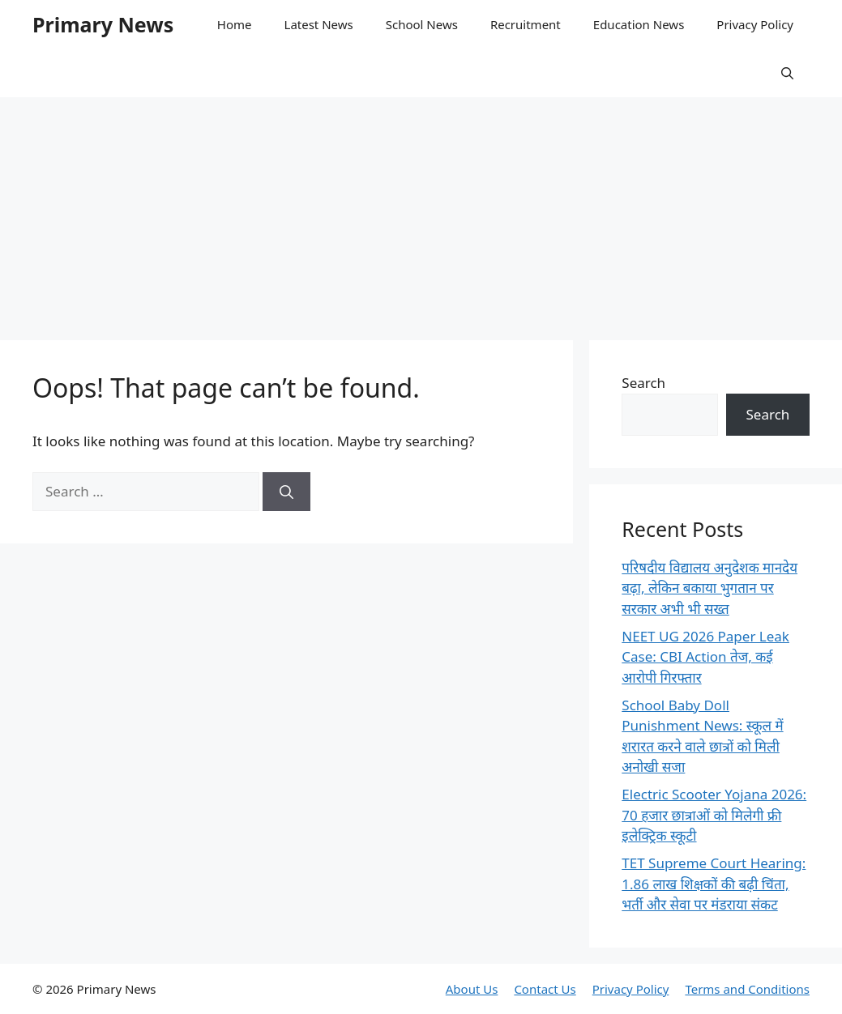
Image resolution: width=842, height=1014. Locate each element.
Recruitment (525, 24)
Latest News (318, 24)
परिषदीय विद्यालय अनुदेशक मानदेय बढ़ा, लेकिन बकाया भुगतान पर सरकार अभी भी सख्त (709, 588)
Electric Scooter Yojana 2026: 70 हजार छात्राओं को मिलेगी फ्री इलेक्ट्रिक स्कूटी (714, 815)
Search (643, 382)
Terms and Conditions (747, 989)
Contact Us (544, 989)
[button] (787, 73)
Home (234, 24)
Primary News (102, 24)
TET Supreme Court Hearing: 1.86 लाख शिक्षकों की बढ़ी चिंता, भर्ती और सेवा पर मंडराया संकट (714, 884)
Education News (639, 24)
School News (422, 24)
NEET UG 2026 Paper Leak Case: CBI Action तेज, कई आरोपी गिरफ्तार (705, 657)
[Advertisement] (421, 210)
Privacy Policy (754, 24)
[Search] (286, 491)
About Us (472, 989)
